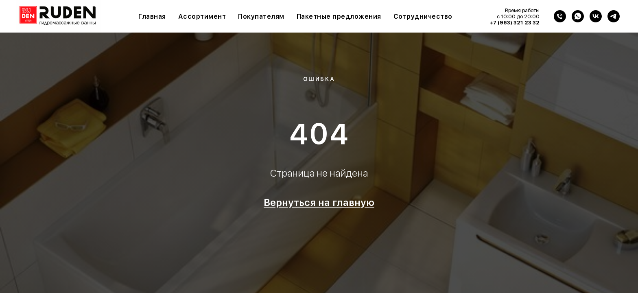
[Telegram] (613, 16)
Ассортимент (202, 16)
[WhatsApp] (578, 16)
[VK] (596, 16)
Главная (152, 16)
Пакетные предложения (339, 16)
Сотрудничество (422, 16)
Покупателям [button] (261, 16)
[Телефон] (560, 16)
